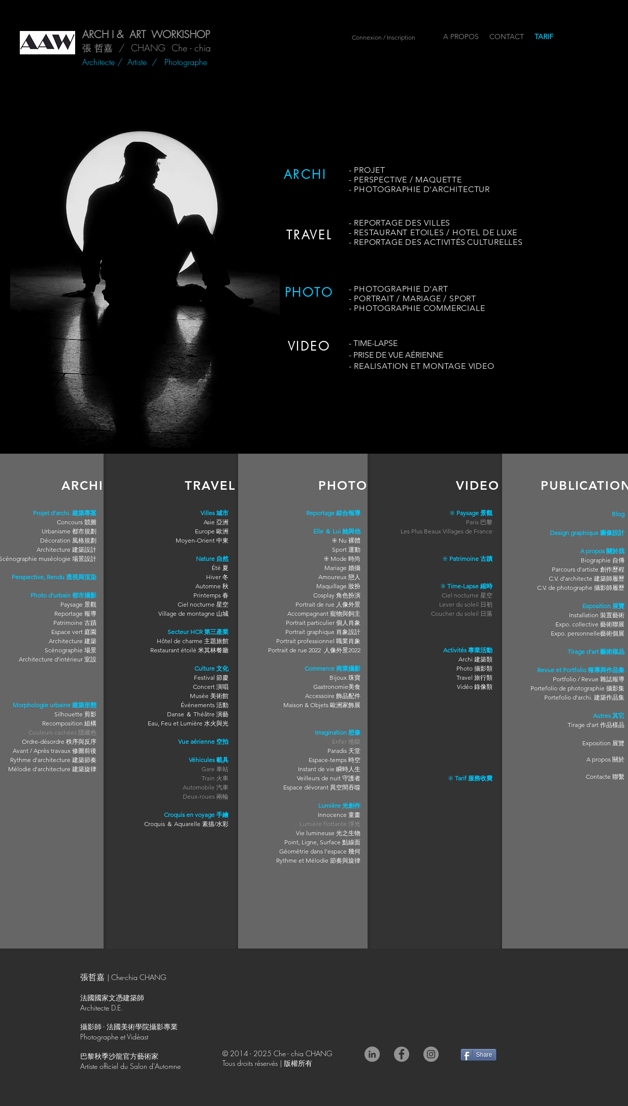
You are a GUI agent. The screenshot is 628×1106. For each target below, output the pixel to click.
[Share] (478, 1055)
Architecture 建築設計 (66, 549)
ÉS (461, 242)
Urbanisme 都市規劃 (69, 531)
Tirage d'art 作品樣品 (596, 725)
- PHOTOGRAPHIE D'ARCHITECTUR (419, 189)
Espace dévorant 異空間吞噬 (321, 787)
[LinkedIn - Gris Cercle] (372, 1054)
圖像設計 (612, 532)
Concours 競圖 (76, 522)
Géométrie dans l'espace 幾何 (319, 851)
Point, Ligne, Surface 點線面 (322, 842)
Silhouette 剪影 (75, 714)
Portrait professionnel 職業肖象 (318, 641)
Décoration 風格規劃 (68, 540)
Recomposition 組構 (69, 723)
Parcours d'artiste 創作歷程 (588, 569)
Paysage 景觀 (78, 604)
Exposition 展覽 (603, 743)
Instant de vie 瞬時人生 (329, 769)
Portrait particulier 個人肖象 (323, 622)
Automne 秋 (211, 586)
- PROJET (367, 170)
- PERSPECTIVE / (382, 179)
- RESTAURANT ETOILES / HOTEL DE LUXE (433, 232)
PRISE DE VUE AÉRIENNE (398, 355)
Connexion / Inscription (383, 37)
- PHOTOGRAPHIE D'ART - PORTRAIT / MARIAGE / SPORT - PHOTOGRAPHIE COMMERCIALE (417, 298)
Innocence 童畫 (339, 814)
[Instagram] (431, 1054)
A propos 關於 (605, 759)
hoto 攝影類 (476, 668)
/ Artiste (134, 62)
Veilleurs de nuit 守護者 (328, 778)
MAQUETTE (438, 179)
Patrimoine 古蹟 (74, 622)
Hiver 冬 (217, 577)
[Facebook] (401, 1054)
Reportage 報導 (75, 613)
